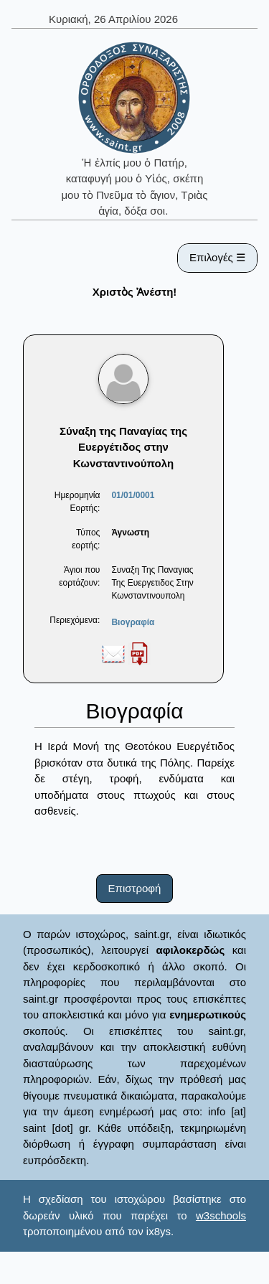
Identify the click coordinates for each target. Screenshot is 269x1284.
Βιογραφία (132, 622)
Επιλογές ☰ (217, 257)
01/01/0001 (132, 495)
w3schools (221, 1215)
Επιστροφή (134, 888)
